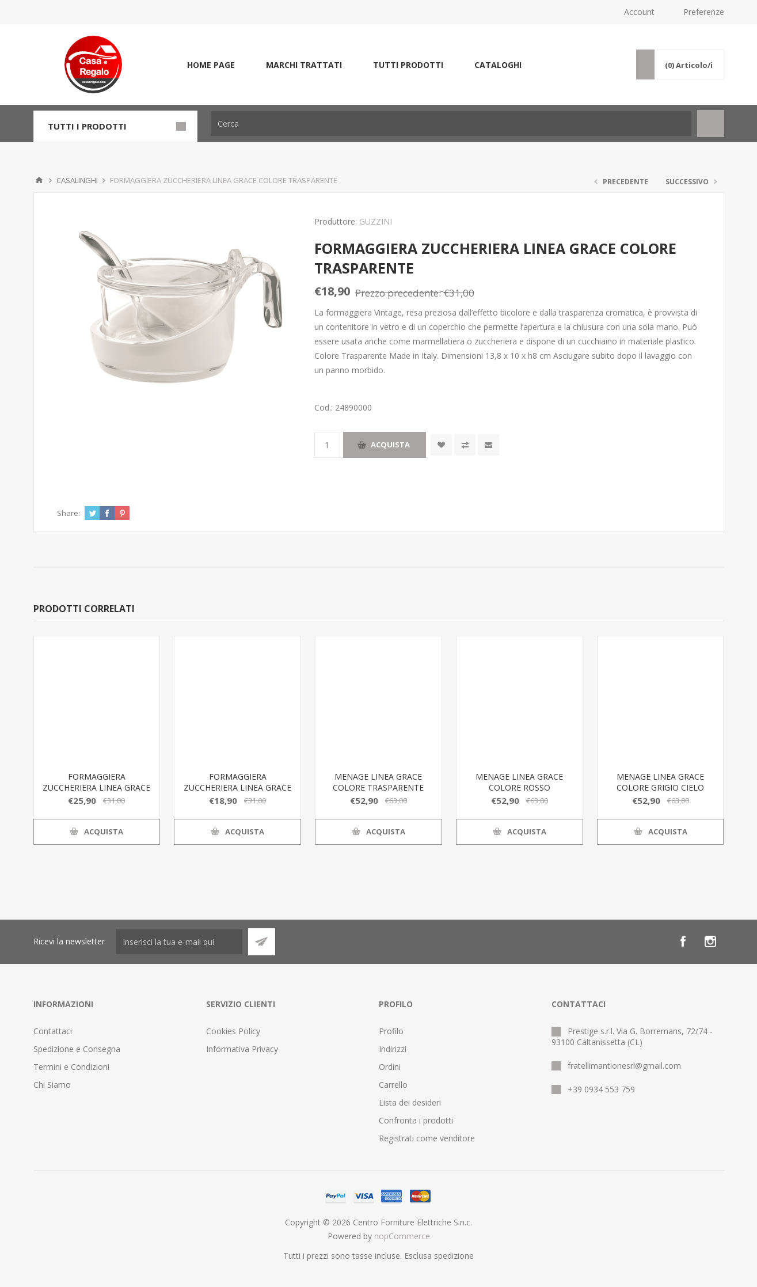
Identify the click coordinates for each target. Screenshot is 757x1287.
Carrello (393, 1084)
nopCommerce (402, 1236)
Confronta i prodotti (416, 1120)
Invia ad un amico (488, 444)
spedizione (454, 1255)
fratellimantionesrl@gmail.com (624, 1065)
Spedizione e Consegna (76, 1048)
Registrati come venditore (427, 1138)
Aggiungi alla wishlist (441, 444)
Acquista (390, 444)
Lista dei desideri (410, 1102)
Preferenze (703, 11)
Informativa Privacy (242, 1048)
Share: (68, 513)
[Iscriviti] (179, 941)
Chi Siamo (52, 1084)
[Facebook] (683, 941)
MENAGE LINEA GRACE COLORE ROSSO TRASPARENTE (519, 787)
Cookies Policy (233, 1031)
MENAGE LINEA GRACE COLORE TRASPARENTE (378, 782)
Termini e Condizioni (71, 1066)
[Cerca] (451, 123)
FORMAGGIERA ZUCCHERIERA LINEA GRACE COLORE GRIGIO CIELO (96, 787)
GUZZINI (375, 221)
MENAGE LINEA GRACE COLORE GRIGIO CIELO (660, 782)
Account (639, 11)
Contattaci (52, 1031)
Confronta (464, 444)
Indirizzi (392, 1048)
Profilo (391, 1031)
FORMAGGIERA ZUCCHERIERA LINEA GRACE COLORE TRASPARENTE (237, 787)
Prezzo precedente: (398, 292)
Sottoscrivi (261, 941)
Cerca (710, 123)
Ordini (390, 1066)
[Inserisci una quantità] (327, 445)
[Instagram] (710, 941)
